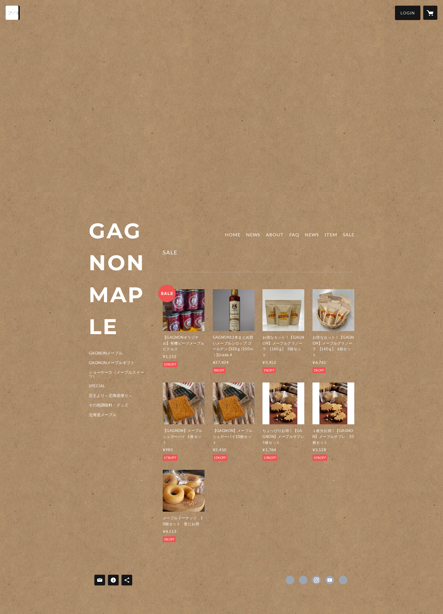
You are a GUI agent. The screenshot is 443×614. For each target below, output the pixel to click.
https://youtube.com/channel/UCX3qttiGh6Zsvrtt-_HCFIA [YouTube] (329, 580)
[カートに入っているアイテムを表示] (430, 13)
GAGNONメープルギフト (111, 363)
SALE (348, 234)
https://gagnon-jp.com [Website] (343, 580)
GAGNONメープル (106, 353)
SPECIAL (97, 386)
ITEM (331, 234)
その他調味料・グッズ (108, 405)
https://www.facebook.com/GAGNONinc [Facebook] (290, 580)
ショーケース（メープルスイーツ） (116, 374)
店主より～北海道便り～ (110, 395)
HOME (232, 234)
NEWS (253, 234)
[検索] (13, 13)
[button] (407, 13)
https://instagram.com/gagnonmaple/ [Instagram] (316, 580)
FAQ (294, 234)
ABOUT (275, 234)
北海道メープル (102, 415)
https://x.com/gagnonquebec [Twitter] (303, 580)
